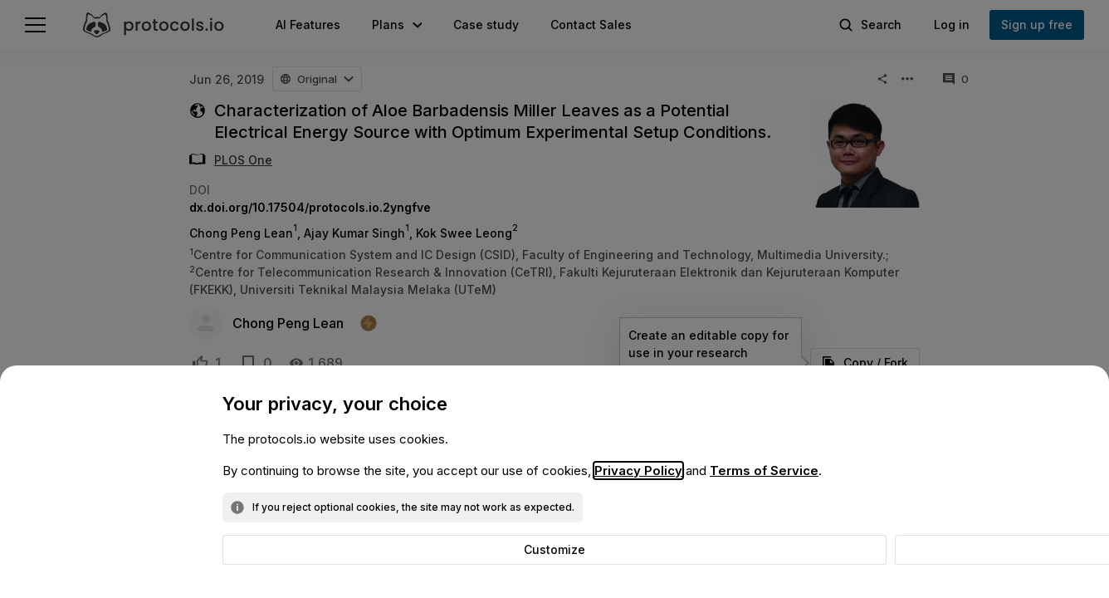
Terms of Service (764, 470)
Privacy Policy (638, 470)
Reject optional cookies (562, 549)
